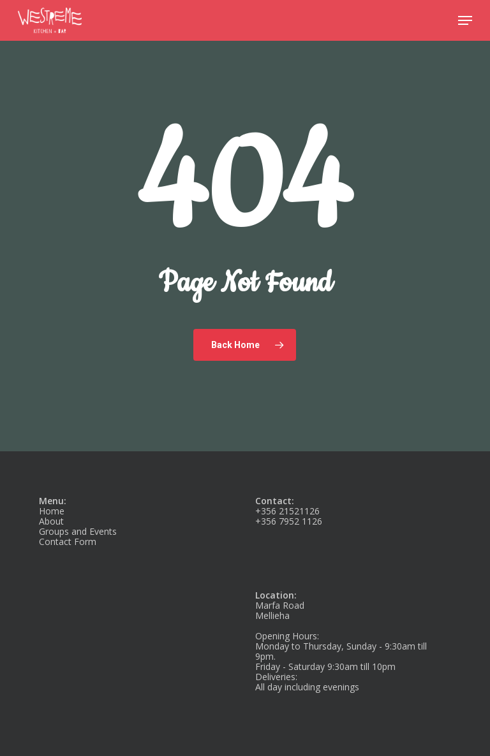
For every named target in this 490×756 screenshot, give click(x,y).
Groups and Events (78, 531)
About (51, 521)
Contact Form (67, 541)
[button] (465, 20)
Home (51, 511)
